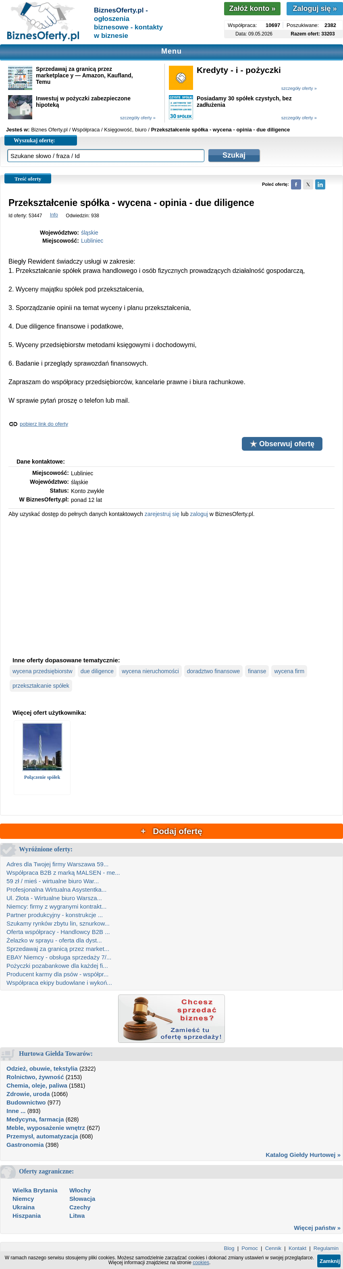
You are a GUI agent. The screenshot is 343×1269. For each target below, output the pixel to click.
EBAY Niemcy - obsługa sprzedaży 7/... (58, 957)
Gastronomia (25, 1144)
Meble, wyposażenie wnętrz (45, 1127)
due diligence (97, 671)
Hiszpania (26, 1215)
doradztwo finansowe (213, 671)
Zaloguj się (315, 8)
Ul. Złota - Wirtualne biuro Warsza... (54, 898)
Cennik (273, 1248)
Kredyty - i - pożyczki (239, 70)
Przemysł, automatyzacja (42, 1136)
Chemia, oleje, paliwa (36, 1085)
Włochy (80, 1190)
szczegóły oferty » (299, 88)
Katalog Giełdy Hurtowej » (303, 1154)
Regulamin (326, 1248)
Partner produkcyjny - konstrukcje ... (54, 914)
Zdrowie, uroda (28, 1093)
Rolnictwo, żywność (35, 1076)
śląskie (89, 232)
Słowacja (82, 1198)
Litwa (77, 1215)
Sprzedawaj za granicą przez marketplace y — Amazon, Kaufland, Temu (84, 75)
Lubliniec (92, 240)
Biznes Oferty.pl (49, 130)
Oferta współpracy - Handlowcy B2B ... (58, 931)
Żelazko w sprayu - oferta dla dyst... (54, 940)
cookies (201, 1262)
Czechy (80, 1207)
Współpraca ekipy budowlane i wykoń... (59, 982)
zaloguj (199, 514)
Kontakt (297, 1248)
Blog (229, 1248)
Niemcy (23, 1198)
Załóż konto (252, 8)
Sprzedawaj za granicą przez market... (57, 948)
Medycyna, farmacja (35, 1119)
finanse (257, 671)
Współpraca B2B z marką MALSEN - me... (63, 872)
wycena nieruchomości (150, 671)
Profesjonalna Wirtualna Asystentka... (56, 889)
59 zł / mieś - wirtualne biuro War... (52, 881)
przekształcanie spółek (40, 685)
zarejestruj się (162, 514)
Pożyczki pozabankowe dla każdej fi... (57, 965)
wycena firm (289, 671)
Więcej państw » (317, 1227)
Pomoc (249, 1248)
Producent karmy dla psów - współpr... (57, 974)
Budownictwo (26, 1102)
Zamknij (330, 1261)
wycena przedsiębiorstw (42, 671)
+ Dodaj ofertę (171, 831)
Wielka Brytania (35, 1190)
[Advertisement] (171, 586)
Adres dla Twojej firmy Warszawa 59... (57, 864)
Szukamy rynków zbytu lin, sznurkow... (58, 923)
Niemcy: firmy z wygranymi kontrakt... (56, 906)
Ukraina (23, 1207)
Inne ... (16, 1110)
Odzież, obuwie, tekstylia (42, 1068)
